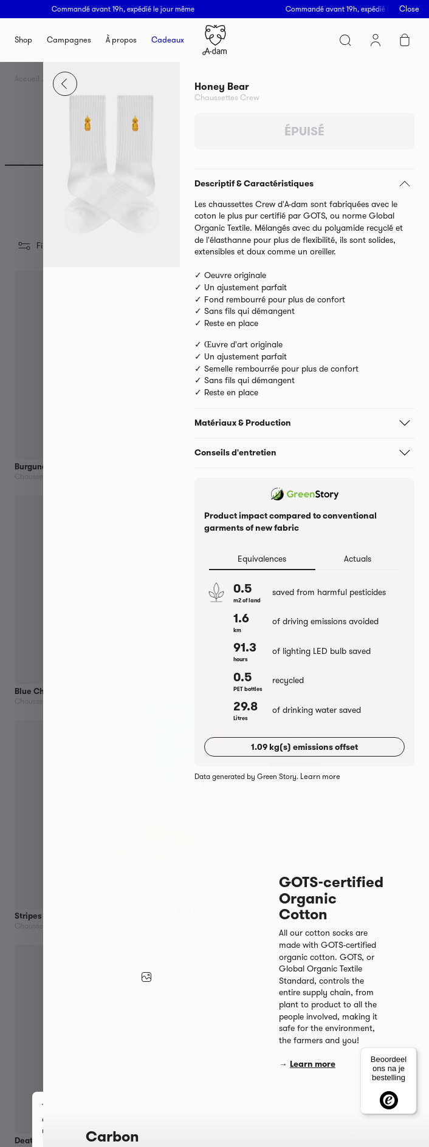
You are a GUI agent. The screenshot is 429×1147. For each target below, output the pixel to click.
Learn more (320, 776)
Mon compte (375, 40)
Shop (23, 40)
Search (345, 40)
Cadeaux (167, 40)
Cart (404, 40)
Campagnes (69, 40)
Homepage (214, 40)
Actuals (357, 559)
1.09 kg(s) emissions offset (304, 747)
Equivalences (262, 559)
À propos (121, 40)
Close (409, 9)
